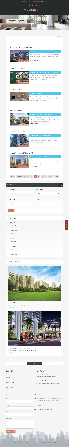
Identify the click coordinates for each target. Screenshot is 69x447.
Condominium (14, 243)
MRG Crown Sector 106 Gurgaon (21, 47)
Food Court (13, 225)
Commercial (12, 222)
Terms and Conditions (12, 389)
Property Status (39, 189)
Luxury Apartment (15, 246)
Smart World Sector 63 (18, 69)
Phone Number (10, 412)
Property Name (11, 189)
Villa (12, 251)
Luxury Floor (13, 249)
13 (38, 176)
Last (56, 176)
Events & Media (10, 382)
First (13, 176)
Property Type (11, 199)
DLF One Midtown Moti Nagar (15, 303)
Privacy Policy (10, 387)
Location (37, 199)
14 (42, 176)
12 (35, 176)
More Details (34, 60)
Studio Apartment (15, 236)
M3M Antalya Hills (16, 110)
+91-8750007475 (40, 405)
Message (8, 418)
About (8, 377)
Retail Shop (13, 233)
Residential (12, 238)
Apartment (13, 241)
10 (27, 176)
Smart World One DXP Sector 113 (21, 153)
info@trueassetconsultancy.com (44, 409)
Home (8, 374)
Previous (20, 176)
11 (31, 176)
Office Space (14, 230)
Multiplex (13, 228)
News (8, 379)
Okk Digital (54, 442)
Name (7, 398)
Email (7, 405)
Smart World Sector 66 (18, 90)
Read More (25, 305)
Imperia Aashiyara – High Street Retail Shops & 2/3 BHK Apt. (23, 348)
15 (45, 176)
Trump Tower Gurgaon (17, 132)
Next (50, 176)
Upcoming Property (14, 254)
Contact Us (67, 225)
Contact (9, 384)
